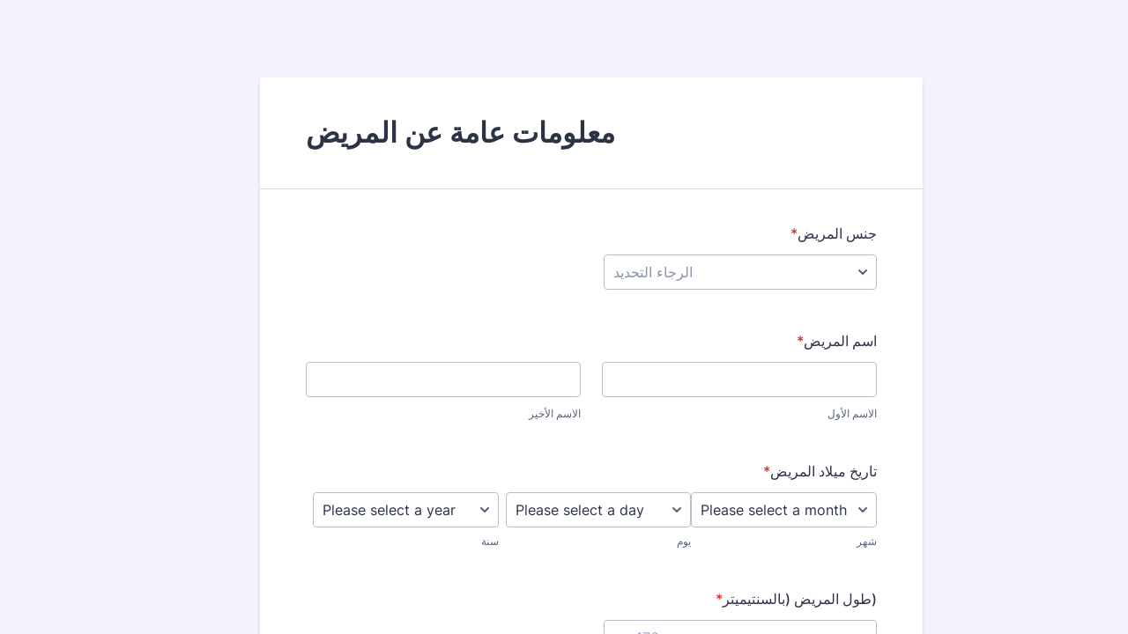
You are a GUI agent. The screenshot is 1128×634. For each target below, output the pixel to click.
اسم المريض (809, 341)
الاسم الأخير (527, 413)
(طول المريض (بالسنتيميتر (769, 599)
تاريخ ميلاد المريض (793, 471)
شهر (839, 541)
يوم (656, 541)
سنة (462, 541)
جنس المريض (806, 233)
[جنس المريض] (713, 272)
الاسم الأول (825, 413)
